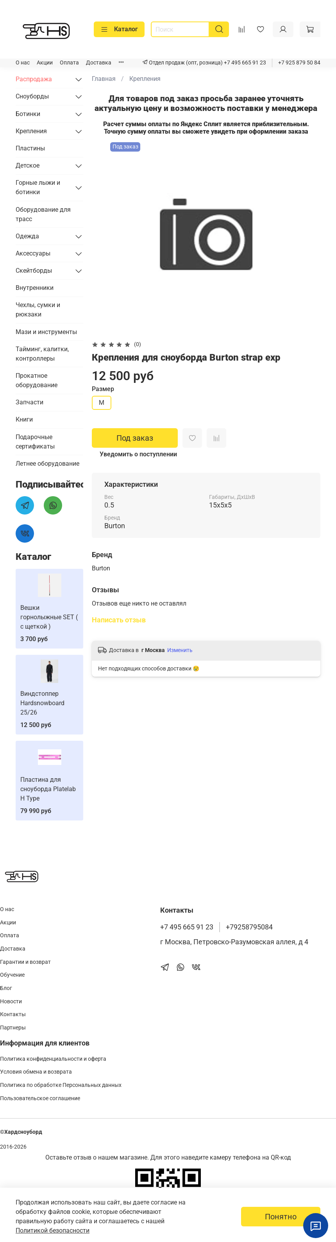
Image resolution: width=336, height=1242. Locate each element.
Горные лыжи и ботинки (38, 187)
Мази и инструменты (46, 332)
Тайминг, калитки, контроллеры (42, 353)
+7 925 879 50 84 (299, 62)
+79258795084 (249, 927)
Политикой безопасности (52, 1230)
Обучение (12, 975)
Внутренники (35, 287)
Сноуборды (32, 96)
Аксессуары (33, 253)
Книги (24, 419)
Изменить (180, 650)
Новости (11, 1001)
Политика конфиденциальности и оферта (53, 1059)
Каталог (119, 29)
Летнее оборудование (47, 463)
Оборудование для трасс (43, 214)
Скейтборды (34, 270)
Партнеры (13, 1027)
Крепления (145, 78)
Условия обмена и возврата (36, 1072)
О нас (23, 62)
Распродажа (34, 79)
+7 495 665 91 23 (244, 62)
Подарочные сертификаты (35, 441)
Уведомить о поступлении (138, 454)
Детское (27, 165)
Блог (6, 988)
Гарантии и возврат (25, 962)
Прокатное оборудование (36, 380)
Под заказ (134, 438)
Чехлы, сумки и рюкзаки (38, 309)
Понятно (281, 1216)
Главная (104, 78)
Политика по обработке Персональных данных (61, 1085)
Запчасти (29, 402)
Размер (103, 389)
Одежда (27, 236)
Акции (45, 62)
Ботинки (28, 114)
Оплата (69, 62)
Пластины (30, 148)
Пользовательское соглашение (40, 1098)
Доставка (98, 62)
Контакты (13, 1014)
